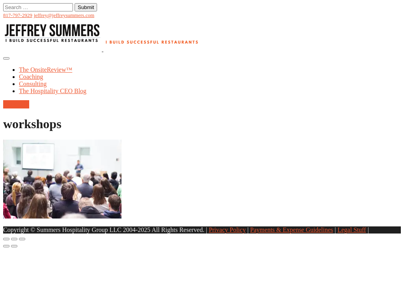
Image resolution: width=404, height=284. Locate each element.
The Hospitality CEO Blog (52, 91)
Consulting (33, 83)
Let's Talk (16, 104)
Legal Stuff (351, 229)
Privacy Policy (227, 229)
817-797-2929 (17, 15)
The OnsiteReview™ (45, 69)
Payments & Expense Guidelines (291, 229)
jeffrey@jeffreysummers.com (64, 15)
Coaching (31, 76)
